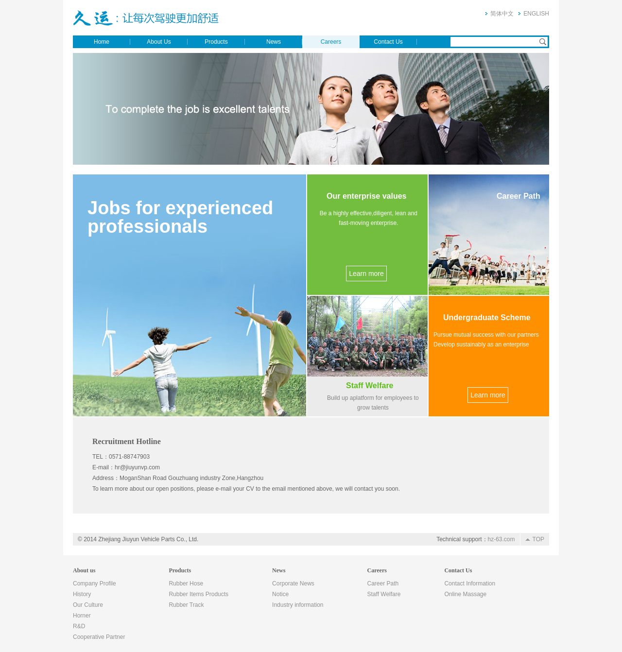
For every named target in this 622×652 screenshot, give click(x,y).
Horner (82, 615)
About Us (159, 41)
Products (216, 41)
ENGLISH (536, 13)
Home (101, 41)
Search (543, 42)
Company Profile (94, 583)
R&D (79, 626)
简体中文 (502, 13)
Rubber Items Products (198, 594)
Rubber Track (186, 604)
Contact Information (469, 583)
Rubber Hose (186, 583)
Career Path (383, 583)
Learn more (366, 273)
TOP (538, 539)
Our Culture (88, 604)
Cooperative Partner (99, 637)
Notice (280, 594)
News (273, 41)
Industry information (297, 604)
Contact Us (388, 41)
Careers (331, 41)
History (82, 594)
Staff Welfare (384, 594)
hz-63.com (501, 539)
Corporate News (293, 583)
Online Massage (465, 594)
